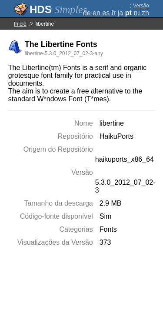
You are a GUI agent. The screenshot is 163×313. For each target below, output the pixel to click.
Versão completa (138, 9)
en (96, 13)
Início (20, 24)
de (87, 13)
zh (145, 13)
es (106, 13)
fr (114, 13)
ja (120, 13)
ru (136, 13)
